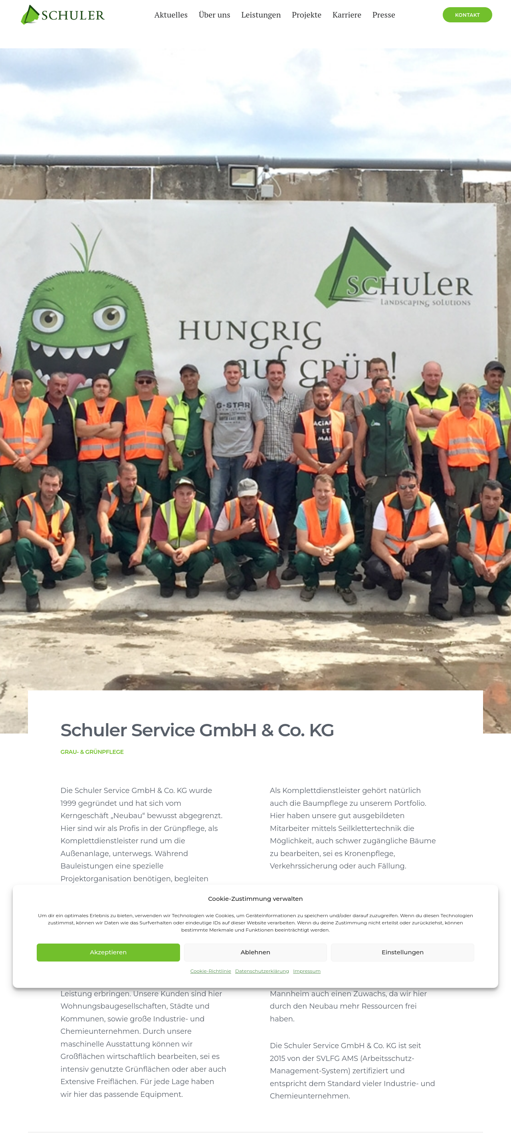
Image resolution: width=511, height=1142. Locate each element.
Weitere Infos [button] (50, 1042)
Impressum (307, 971)
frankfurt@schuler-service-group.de (395, 856)
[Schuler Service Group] (55, 24)
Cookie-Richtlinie (210, 971)
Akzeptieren (108, 952)
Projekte (302, 24)
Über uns (209, 24)
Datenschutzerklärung (262, 971)
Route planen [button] (56, 877)
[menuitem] (166, 24)
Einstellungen (403, 952)
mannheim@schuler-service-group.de (248, 856)
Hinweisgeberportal (39, 1135)
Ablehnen (255, 952)
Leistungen (256, 24)
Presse (379, 24)
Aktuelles (166, 24)
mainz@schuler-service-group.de (87, 856)
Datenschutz (156, 1126)
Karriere (342, 24)
